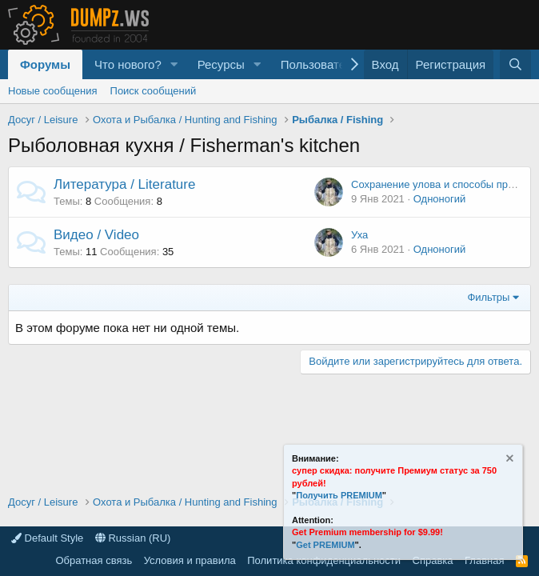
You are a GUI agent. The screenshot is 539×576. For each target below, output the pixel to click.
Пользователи (320, 64)
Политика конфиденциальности (324, 560)
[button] (174, 64)
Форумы (45, 64)
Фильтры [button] (488, 297)
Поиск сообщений (153, 91)
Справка (433, 560)
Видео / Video (96, 234)
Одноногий (439, 199)
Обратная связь (93, 560)
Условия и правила (190, 560)
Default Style (47, 538)
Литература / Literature (124, 184)
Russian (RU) (133, 538)
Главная (484, 560)
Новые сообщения (53, 91)
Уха (359, 235)
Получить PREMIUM (339, 495)
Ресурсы (221, 64)
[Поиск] (515, 64)
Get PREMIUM (325, 545)
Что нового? (128, 64)
